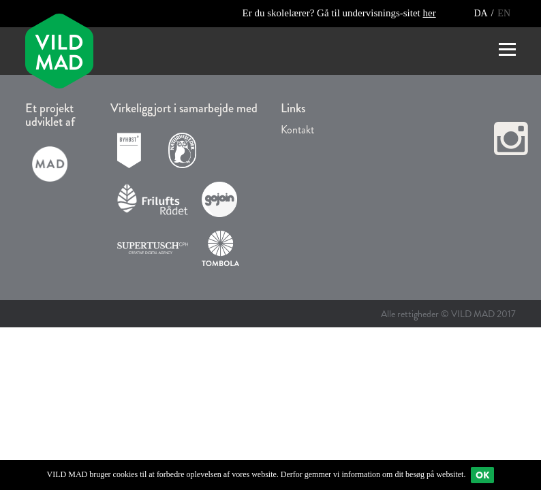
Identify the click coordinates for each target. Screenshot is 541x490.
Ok (482, 475)
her (429, 12)
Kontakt (297, 129)
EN (503, 13)
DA (481, 13)
